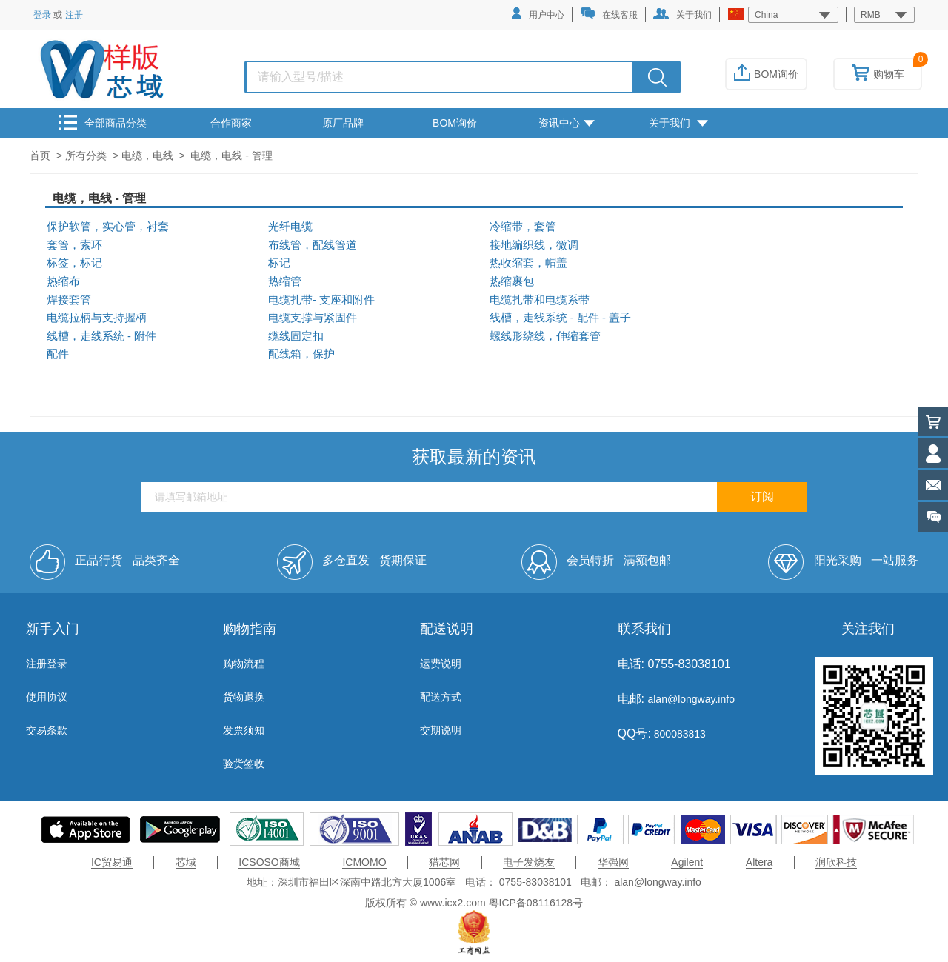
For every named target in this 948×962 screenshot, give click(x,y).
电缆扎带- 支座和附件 (321, 300)
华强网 (613, 862)
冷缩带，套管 (523, 227)
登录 (42, 15)
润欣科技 (836, 862)
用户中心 (538, 13)
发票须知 (243, 730)
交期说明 (440, 730)
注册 (74, 15)
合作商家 (231, 123)
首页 (40, 155)
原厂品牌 (343, 123)
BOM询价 (766, 74)
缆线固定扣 (296, 336)
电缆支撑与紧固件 (312, 318)
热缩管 (284, 281)
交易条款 (46, 730)
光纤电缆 (290, 227)
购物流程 (243, 663)
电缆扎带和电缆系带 (540, 300)
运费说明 (440, 663)
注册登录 (46, 663)
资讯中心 (566, 123)
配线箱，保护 (301, 354)
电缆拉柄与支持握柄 (97, 318)
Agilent (687, 862)
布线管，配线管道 (312, 245)
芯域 (186, 862)
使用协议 (46, 697)
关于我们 (682, 14)
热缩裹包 (512, 281)
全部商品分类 (103, 122)
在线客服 (609, 13)
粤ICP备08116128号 (536, 903)
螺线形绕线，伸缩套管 (545, 336)
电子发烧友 (529, 862)
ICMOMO (364, 862)
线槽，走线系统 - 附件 (101, 336)
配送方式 (440, 697)
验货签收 (243, 763)
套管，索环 (74, 245)
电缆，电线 (147, 155)
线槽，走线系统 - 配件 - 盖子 (560, 318)
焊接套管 (69, 300)
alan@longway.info (690, 699)
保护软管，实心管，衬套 (108, 227)
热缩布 (63, 281)
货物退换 (243, 697)
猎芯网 (444, 862)
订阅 (762, 496)
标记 (279, 263)
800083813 (678, 734)
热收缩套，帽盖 (528, 263)
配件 (58, 354)
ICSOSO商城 (268, 862)
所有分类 (86, 155)
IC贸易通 (112, 862)
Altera (759, 862)
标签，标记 (74, 263)
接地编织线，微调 (534, 245)
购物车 (878, 74)
